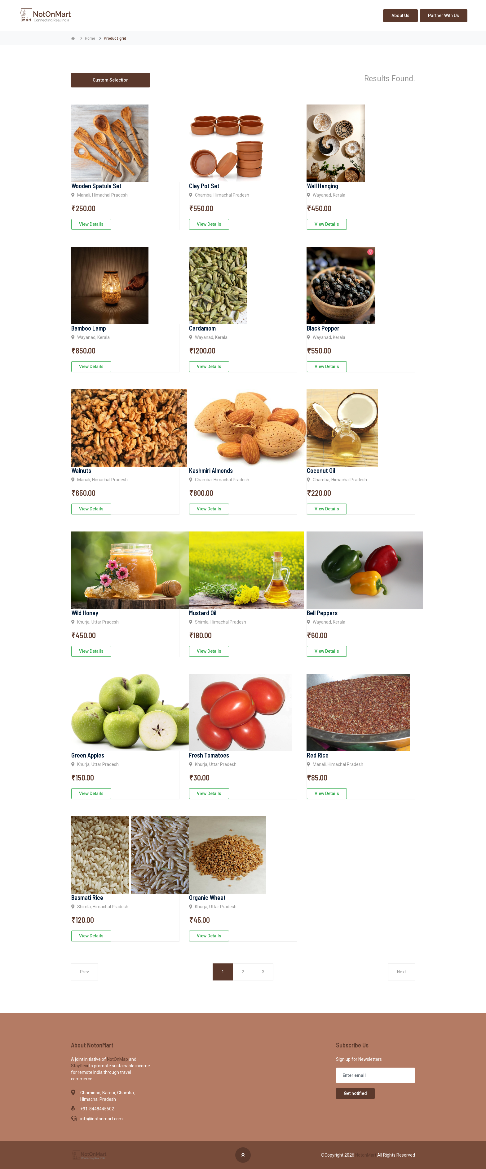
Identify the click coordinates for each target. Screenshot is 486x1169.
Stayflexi (80, 1065)
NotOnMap (118, 1059)
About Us (400, 15)
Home (90, 38)
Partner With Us (443, 15)
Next (401, 971)
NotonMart (366, 1155)
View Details (91, 224)
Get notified (355, 1093)
